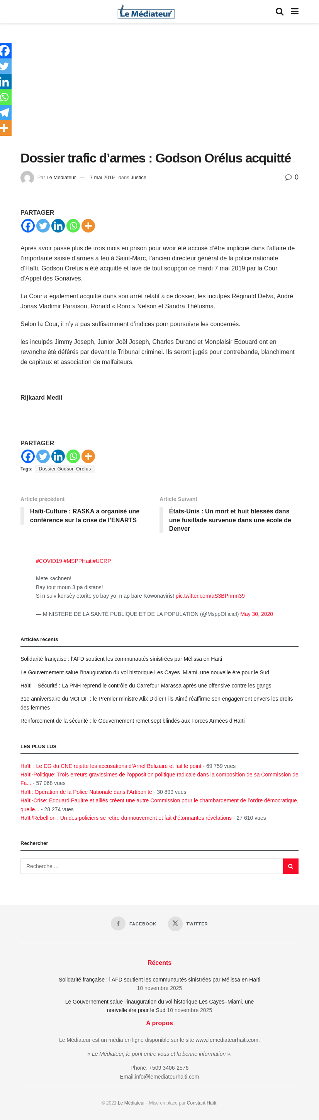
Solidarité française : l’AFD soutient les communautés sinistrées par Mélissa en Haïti (121, 659)
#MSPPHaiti (78, 561)
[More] (88, 226)
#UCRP (102, 561)
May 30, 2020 (256, 614)
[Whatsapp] (73, 226)
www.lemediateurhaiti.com (226, 1040)
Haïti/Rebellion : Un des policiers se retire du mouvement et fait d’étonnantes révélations (126, 818)
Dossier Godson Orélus (65, 469)
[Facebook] (28, 226)
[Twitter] (43, 226)
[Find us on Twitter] (188, 924)
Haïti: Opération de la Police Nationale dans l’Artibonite (86, 792)
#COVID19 (49, 561)
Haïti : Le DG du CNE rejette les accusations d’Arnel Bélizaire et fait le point (110, 766)
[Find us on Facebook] (133, 924)
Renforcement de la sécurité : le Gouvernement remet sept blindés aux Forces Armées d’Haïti (132, 721)
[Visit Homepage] (146, 11)
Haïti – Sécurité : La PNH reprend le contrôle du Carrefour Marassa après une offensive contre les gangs (145, 685)
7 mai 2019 (102, 177)
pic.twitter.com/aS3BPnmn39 (210, 596)
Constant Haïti (201, 1103)
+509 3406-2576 (168, 1068)
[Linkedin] (58, 226)
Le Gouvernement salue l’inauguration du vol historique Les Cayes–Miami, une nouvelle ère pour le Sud (144, 672)
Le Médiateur (61, 177)
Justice (138, 177)
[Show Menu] (295, 11)
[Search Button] (279, 11)
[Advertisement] (159, 93)
